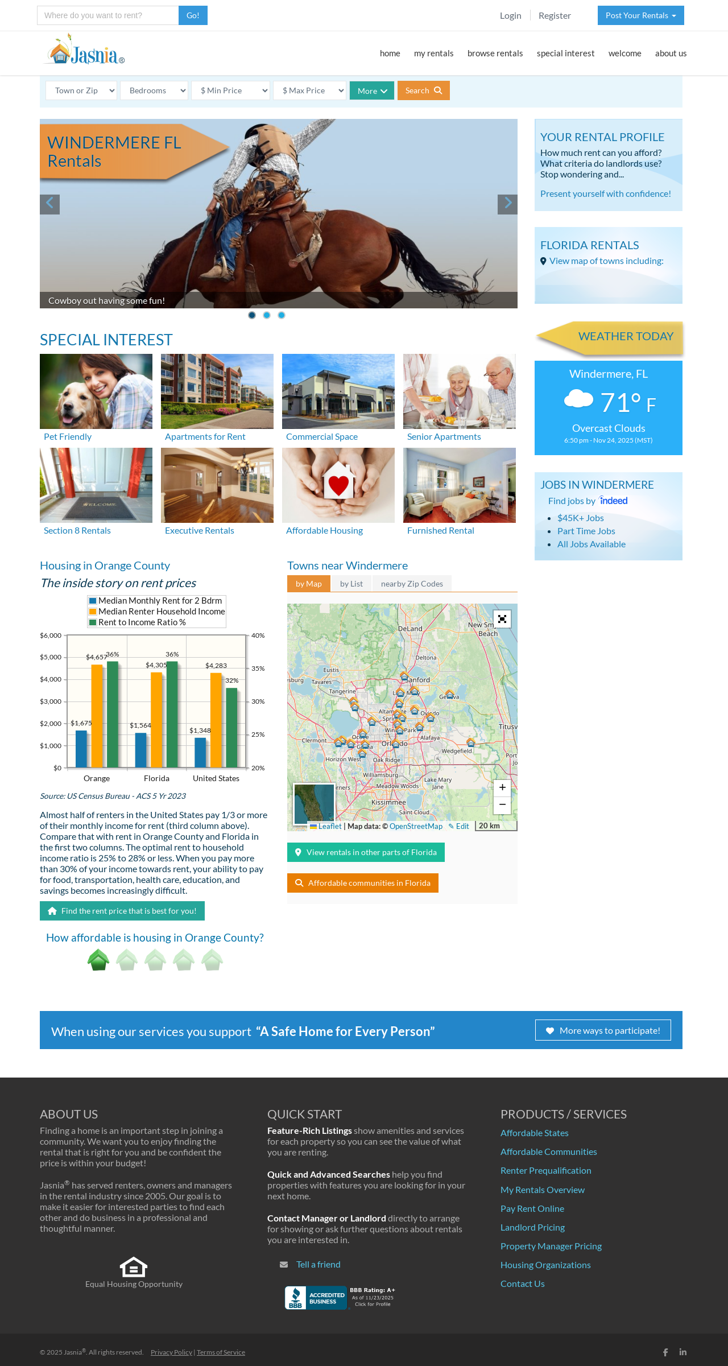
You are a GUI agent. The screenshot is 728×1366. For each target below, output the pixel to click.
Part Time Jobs (586, 530)
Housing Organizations (545, 1264)
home (390, 53)
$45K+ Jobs (580, 517)
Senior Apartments (444, 436)
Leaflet (326, 826)
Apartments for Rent (205, 436)
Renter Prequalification (546, 1170)
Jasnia (75, 1352)
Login (511, 15)
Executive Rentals (199, 530)
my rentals (434, 53)
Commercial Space (322, 436)
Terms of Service (221, 1352)
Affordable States (534, 1132)
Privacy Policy (171, 1352)
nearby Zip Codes (412, 583)
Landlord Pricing (532, 1226)
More (373, 91)
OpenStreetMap (416, 826)
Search (424, 90)
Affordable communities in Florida (363, 883)
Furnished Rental (440, 530)
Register (555, 15)
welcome (625, 53)
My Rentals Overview (542, 1189)
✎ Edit (458, 826)
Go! (193, 15)
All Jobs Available (591, 543)
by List (351, 583)
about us (671, 53)
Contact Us (522, 1283)
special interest (566, 53)
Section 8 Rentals (77, 530)
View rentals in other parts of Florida (366, 852)
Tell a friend (318, 1263)
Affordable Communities (548, 1151)
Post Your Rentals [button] (641, 15)
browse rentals (495, 53)
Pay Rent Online (532, 1208)
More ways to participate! (603, 1030)
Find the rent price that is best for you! (122, 910)
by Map (309, 583)
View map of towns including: (606, 260)
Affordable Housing (324, 530)
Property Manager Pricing (551, 1245)
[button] (395, 744)
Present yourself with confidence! (605, 193)
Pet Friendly (68, 436)
